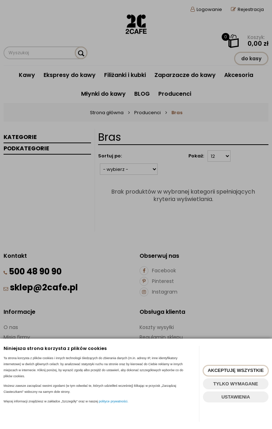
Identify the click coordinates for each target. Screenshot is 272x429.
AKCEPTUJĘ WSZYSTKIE (236, 370)
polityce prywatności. (113, 401)
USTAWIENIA (235, 397)
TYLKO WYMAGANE (235, 383)
